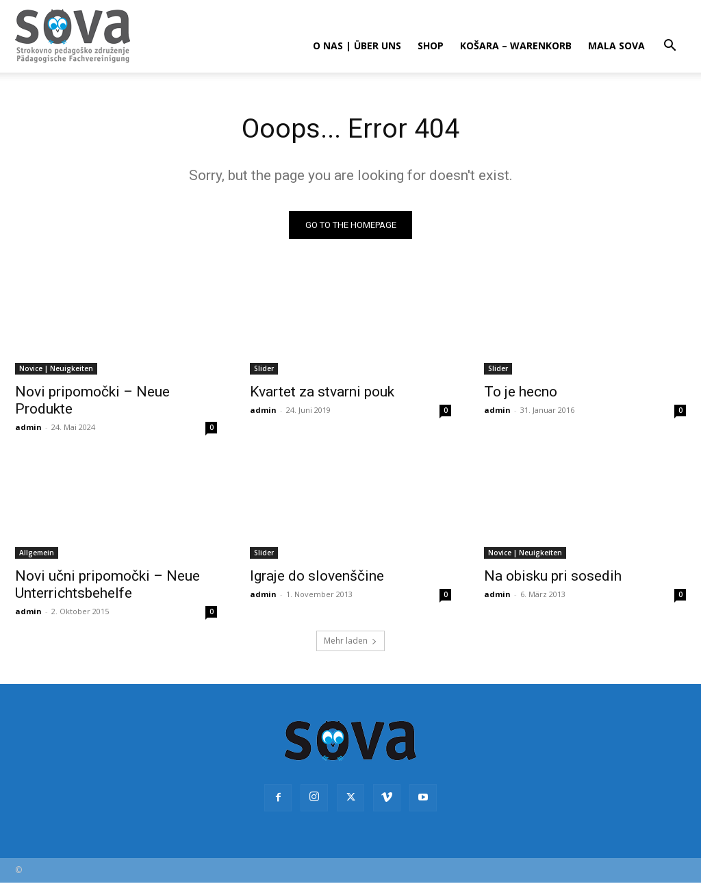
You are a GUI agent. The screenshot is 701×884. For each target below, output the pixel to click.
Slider (264, 368)
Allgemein (36, 553)
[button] (669, 46)
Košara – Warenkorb (516, 45)
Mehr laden (350, 642)
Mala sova (616, 45)
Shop (431, 45)
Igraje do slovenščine (317, 576)
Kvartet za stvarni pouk (322, 391)
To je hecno (520, 391)
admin (28, 427)
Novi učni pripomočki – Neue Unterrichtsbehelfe (107, 585)
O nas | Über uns (357, 45)
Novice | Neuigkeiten (56, 368)
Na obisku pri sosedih (553, 576)
